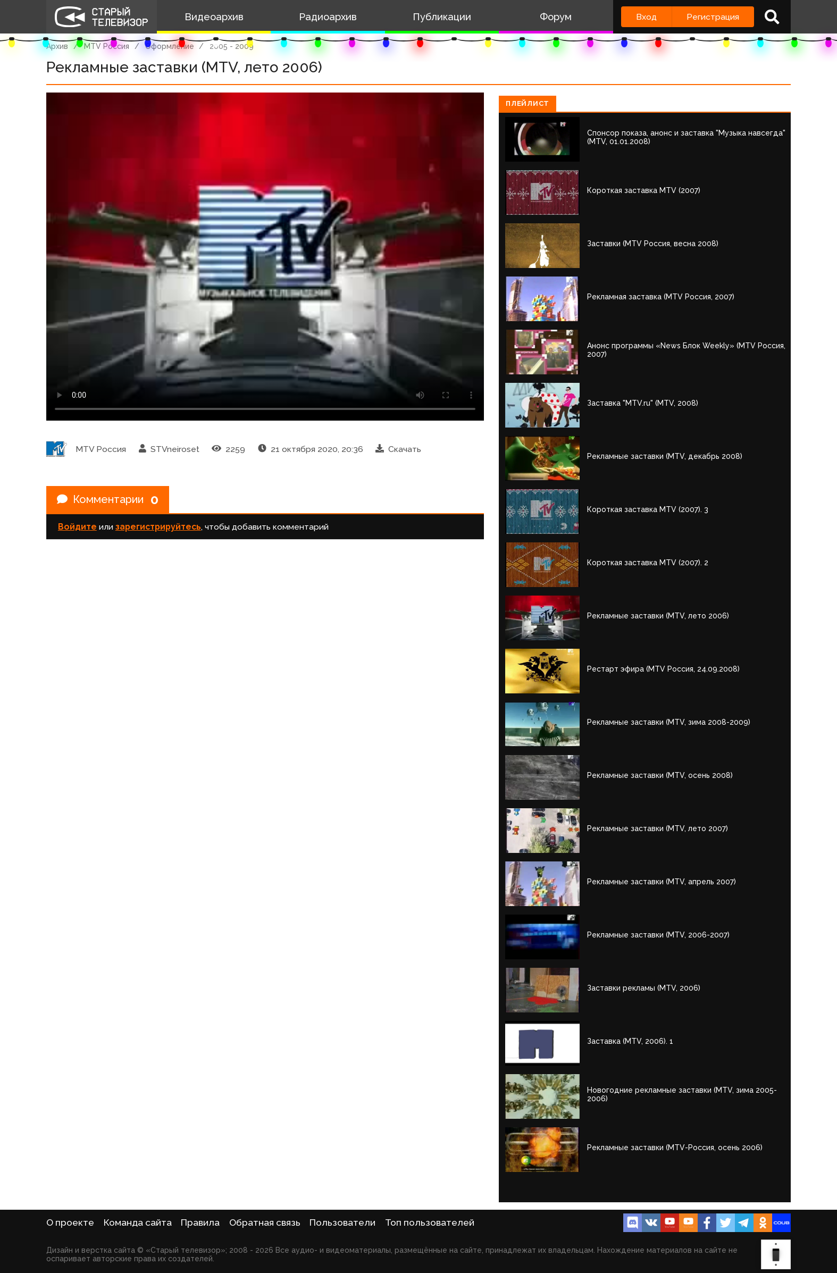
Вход (646, 17)
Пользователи (342, 1222)
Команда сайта (138, 1222)
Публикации (442, 16)
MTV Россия (106, 46)
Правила (200, 1222)
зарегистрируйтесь (158, 527)
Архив (57, 46)
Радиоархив (328, 16)
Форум (556, 16)
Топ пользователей (429, 1222)
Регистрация (713, 17)
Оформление (169, 46)
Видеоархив (214, 16)
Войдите (77, 527)
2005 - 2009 (232, 46)
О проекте (70, 1222)
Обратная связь (264, 1222)
